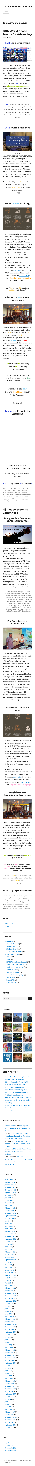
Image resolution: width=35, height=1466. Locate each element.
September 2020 (11, 1301)
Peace (30, 498)
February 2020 (10, 1319)
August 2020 (9, 1304)
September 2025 (10, 1192)
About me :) (9, 941)
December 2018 (10, 1355)
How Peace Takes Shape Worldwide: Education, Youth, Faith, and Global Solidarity (18, 1100)
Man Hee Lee (11, 970)
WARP (16, 906)
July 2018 (8, 1368)
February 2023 (10, 1252)
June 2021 (8, 1280)
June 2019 (8, 1340)
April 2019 (8, 1345)
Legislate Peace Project (24, 895)
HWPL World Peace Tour (21, 488)
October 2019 (9, 1329)
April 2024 (9, 1226)
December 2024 (10, 1213)
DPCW (15, 496)
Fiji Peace (25, 901)
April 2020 (9, 1314)
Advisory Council (14, 494)
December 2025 (10, 1187)
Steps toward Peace (9, 490)
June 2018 (8, 1371)
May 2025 (8, 1203)
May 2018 (8, 1373)
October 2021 (9, 1273)
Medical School (12, 949)
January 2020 (9, 1322)
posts (7, 926)
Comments (10, 1448)
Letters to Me (11, 946)
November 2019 (10, 1327)
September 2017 (10, 1394)
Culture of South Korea (13, 952)
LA (22, 496)
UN (12, 906)
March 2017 (9, 1409)
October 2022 (9, 1257)
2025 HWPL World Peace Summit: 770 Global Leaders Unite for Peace (17, 1143)
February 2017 (10, 1412)
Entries (9, 1445)
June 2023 (8, 1244)
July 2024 (8, 1221)
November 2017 (10, 1389)
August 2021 (9, 1278)
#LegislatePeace (8, 899)
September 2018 (10, 1363)
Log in (7, 1443)
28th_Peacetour (22, 490)
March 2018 (9, 1378)
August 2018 (9, 1365)
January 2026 (9, 1185)
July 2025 (8, 1198)
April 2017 (8, 1407)
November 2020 (10, 1296)
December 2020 (10, 1293)
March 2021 (9, 1285)
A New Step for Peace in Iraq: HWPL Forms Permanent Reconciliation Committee (18, 1107)
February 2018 (10, 1381)
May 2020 (8, 1311)
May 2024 (8, 1223)
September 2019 (10, 1332)
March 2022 (9, 1267)
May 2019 (8, 1342)
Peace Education (12, 972)
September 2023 (10, 1239)
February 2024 (10, 1231)
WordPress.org (10, 1450)
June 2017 (8, 1402)
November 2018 (10, 1358)
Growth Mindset (12, 944)
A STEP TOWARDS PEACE (17, 6)
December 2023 (10, 1236)
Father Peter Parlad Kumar (11, 901)
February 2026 (10, 1182)
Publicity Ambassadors (9, 500)
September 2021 (10, 1275)
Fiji (20, 901)
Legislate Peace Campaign (14, 904)
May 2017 (8, 1404)
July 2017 (8, 1399)
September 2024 (11, 1216)
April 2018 (8, 1376)
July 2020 (8, 1306)
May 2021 (8, 1283)
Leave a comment (14, 502)
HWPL (19, 496)
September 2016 (10, 1425)
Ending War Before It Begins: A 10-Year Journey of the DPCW (18, 1128)
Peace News (6, 897)
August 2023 (9, 1242)
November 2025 (10, 1190)
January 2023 (9, 1254)
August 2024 (9, 1218)
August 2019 (9, 1334)
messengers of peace (20, 498)
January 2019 (9, 1353)
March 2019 (9, 1347)
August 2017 (9, 1396)
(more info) (17, 270)
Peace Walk (10, 980)
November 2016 (10, 1420)
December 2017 (10, 1386)
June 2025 (8, 1200)
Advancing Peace (8, 492)
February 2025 (10, 1208)
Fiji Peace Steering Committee (15, 511)
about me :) (9, 923)
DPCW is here (24, 275)
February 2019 (10, 1350)
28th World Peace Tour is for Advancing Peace (17, 34)
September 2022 (11, 1260)
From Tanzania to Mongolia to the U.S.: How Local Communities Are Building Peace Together (17, 1092)
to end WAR (20, 500)
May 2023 (8, 1247)
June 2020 (8, 1309)
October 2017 (9, 1391)
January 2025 (9, 1211)
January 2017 (9, 1415)
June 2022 (8, 1262)
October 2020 (10, 1298)
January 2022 (9, 1270)
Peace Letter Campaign (15, 975)
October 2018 (9, 1360)
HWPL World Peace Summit (16, 962)
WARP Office (11, 983)
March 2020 (9, 1316)
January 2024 (9, 1234)
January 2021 (9, 1291)
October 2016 (9, 1422)
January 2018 (9, 1384)
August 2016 (9, 1427)
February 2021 (10, 1288)
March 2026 (9, 1180)
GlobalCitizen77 (10, 1126)
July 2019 (8, 1337)
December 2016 (10, 1417)
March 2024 (9, 1229)
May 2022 (8, 1265)
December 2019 (10, 1324)
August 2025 (9, 1195)
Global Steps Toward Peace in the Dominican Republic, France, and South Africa (17, 1136)
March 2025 (9, 1205)
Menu (6, 12)
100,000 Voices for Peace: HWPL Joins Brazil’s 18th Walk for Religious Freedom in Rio (16, 1084)
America (22, 494)
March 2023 (9, 1249)
